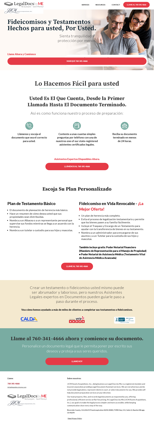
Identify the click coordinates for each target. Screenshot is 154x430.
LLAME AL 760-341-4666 (136, 5)
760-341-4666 (13, 383)
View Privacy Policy (75, 418)
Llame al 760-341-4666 (77, 266)
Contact (116, 5)
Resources (100, 5)
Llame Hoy (77, 361)
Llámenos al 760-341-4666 (77, 166)
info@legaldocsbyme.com (16, 387)
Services (85, 5)
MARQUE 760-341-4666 (77, 61)
